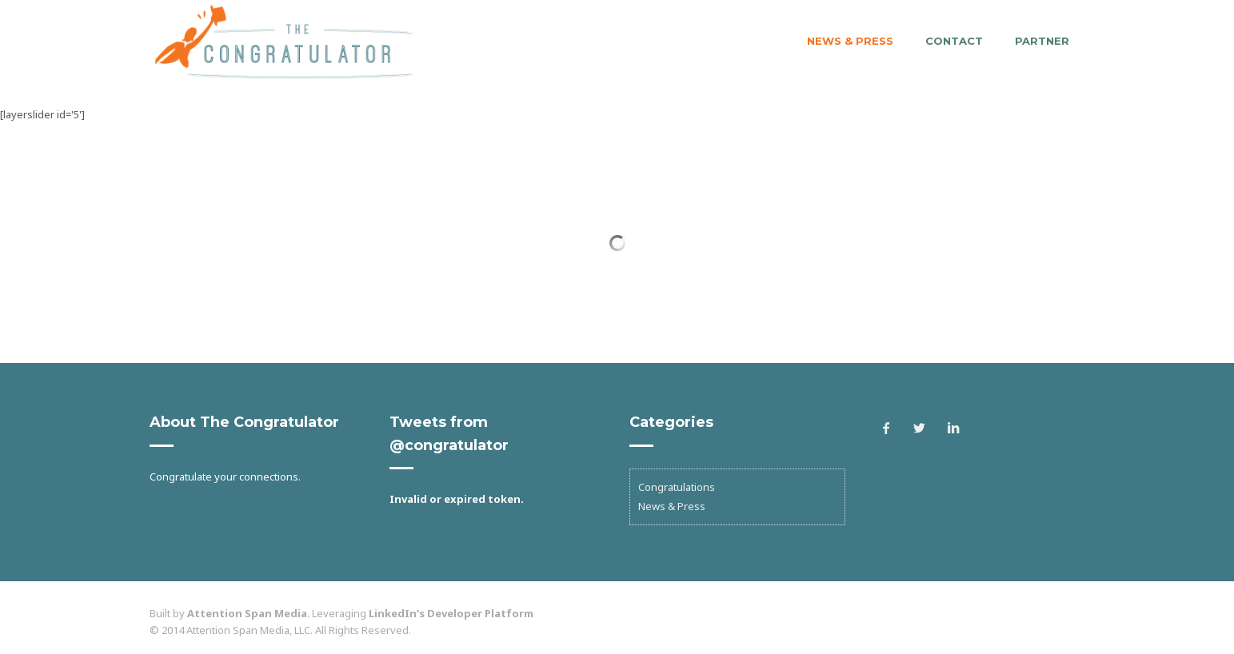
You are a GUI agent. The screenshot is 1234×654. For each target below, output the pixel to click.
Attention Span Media (247, 613)
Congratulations (676, 487)
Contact (954, 40)
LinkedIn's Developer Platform (451, 613)
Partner (1042, 40)
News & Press (850, 40)
